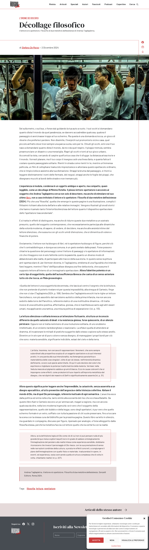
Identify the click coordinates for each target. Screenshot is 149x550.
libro (28, 197)
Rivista (52, 4)
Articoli (63, 4)
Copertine (121, 4)
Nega (112, 540)
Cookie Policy (116, 546)
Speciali (74, 4)
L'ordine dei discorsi (29, 18)
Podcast (108, 4)
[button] (144, 518)
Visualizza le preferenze (133, 540)
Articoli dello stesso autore (106, 510)
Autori (85, 4)
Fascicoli (96, 4)
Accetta (96, 540)
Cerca (134, 4)
